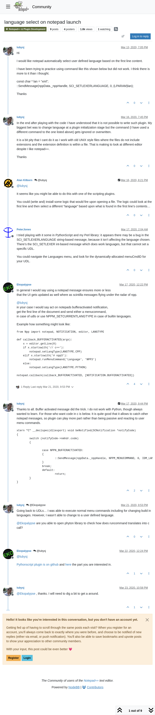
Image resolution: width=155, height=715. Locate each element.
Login (27, 657)
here (68, 564)
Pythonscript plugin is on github (38, 564)
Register (13, 657)
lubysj (20, 47)
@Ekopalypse (36, 505)
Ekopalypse (24, 284)
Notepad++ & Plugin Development (25, 29)
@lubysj (40, 180)
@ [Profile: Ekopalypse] (26, 523)
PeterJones (24, 229)
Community (41, 7)
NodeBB (74, 687)
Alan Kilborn (24, 180)
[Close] (147, 620)
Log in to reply (140, 36)
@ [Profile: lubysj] (22, 186)
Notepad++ (91, 680)
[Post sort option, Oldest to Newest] (123, 36)
